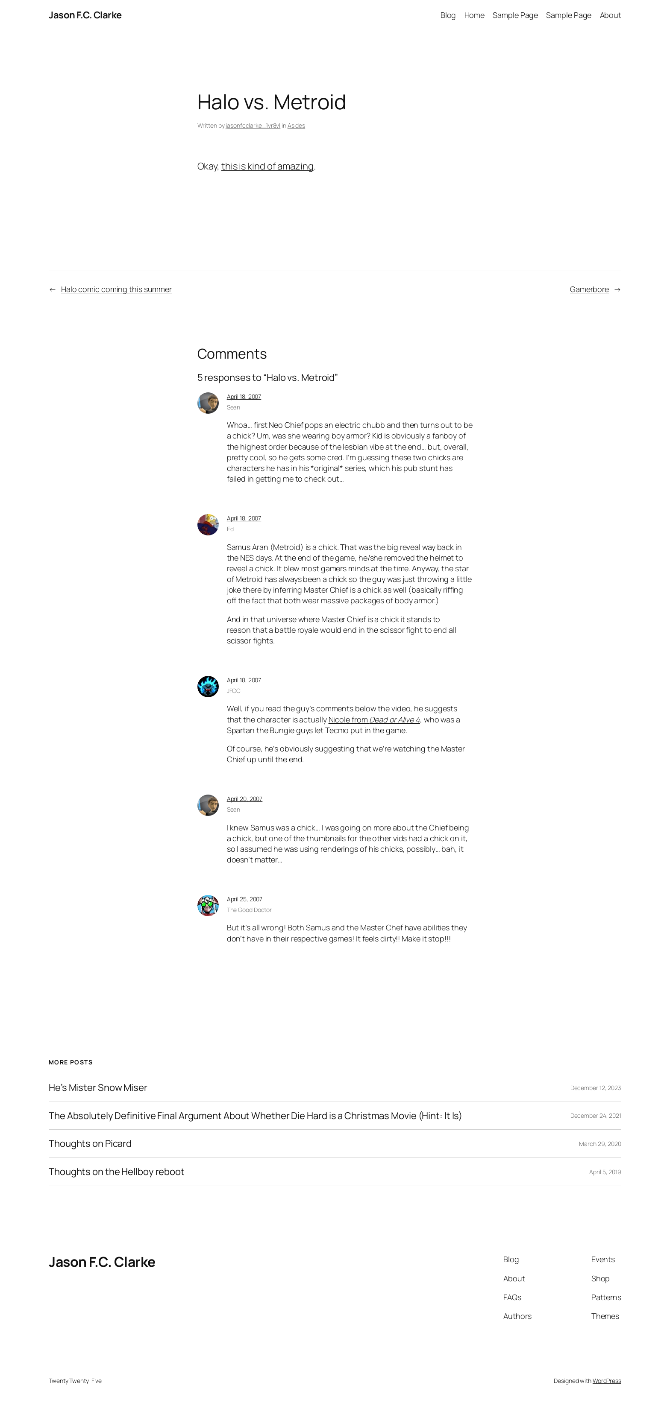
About (611, 15)
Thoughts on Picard (90, 1143)
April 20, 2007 (245, 799)
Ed (230, 529)
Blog (448, 15)
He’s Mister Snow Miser (98, 1087)
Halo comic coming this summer (116, 289)
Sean (234, 407)
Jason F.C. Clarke (85, 15)
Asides (296, 125)
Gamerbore (589, 289)
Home (474, 15)
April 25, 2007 (245, 899)
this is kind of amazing (267, 166)
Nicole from (374, 719)
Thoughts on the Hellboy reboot (117, 1171)
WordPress (607, 1381)
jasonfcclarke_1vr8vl (253, 125)
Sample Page (515, 15)
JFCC (234, 691)
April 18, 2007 (244, 396)
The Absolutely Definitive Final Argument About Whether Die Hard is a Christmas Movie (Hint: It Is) (255, 1116)
